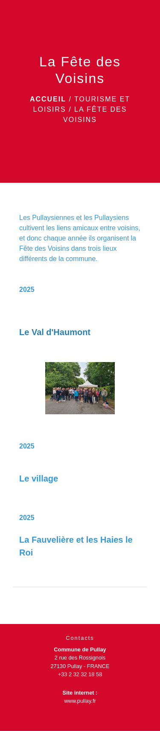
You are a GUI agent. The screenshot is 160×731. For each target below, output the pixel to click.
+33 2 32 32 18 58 (80, 674)
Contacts (80, 638)
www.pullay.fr (80, 701)
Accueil (48, 99)
